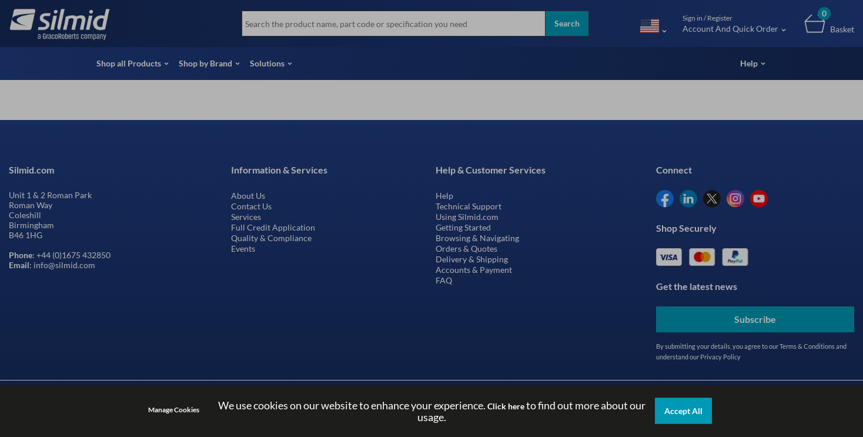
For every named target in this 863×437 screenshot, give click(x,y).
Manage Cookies (173, 409)
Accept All (683, 411)
